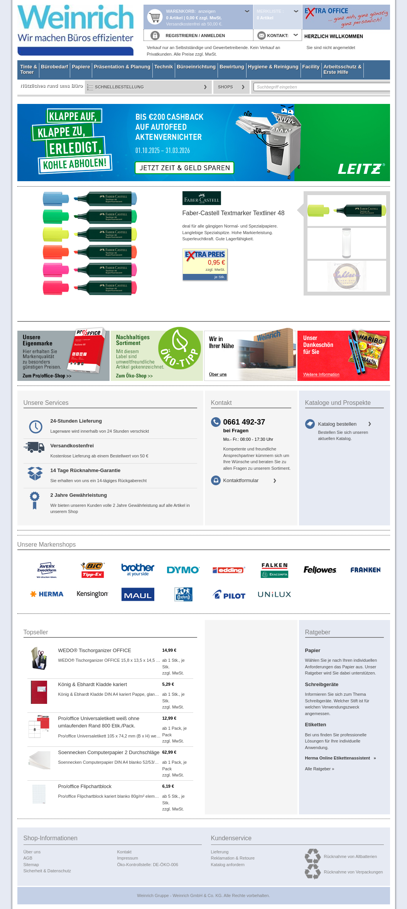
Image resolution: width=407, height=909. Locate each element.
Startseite (80, 30)
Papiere (81, 67)
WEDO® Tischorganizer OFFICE (94, 650)
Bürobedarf (54, 67)
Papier (313, 650)
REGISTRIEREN (182, 35)
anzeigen (207, 11)
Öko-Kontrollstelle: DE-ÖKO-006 (147, 864)
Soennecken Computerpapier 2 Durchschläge (109, 752)
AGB (28, 858)
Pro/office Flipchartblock (85, 786)
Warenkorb (180, 11)
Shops (225, 87)
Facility (311, 67)
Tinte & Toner (28, 69)
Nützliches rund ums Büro (51, 85)
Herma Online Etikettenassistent (339, 758)
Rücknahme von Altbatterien (350, 856)
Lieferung (220, 852)
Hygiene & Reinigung (273, 67)
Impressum (127, 858)
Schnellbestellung (119, 87)
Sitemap (31, 864)
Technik (163, 67)
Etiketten (315, 724)
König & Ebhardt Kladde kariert (92, 684)
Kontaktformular (241, 480)
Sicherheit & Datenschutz (47, 870)
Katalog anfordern (228, 864)
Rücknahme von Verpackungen (353, 872)
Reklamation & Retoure (233, 858)
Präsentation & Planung (122, 67)
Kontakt (124, 852)
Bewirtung (232, 67)
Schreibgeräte (322, 684)
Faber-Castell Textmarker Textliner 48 (233, 213)
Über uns (32, 852)
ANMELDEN (213, 35)
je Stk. (219, 277)
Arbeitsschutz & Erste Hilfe (342, 69)
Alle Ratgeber (318, 768)
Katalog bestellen (337, 424)
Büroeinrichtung (196, 67)
